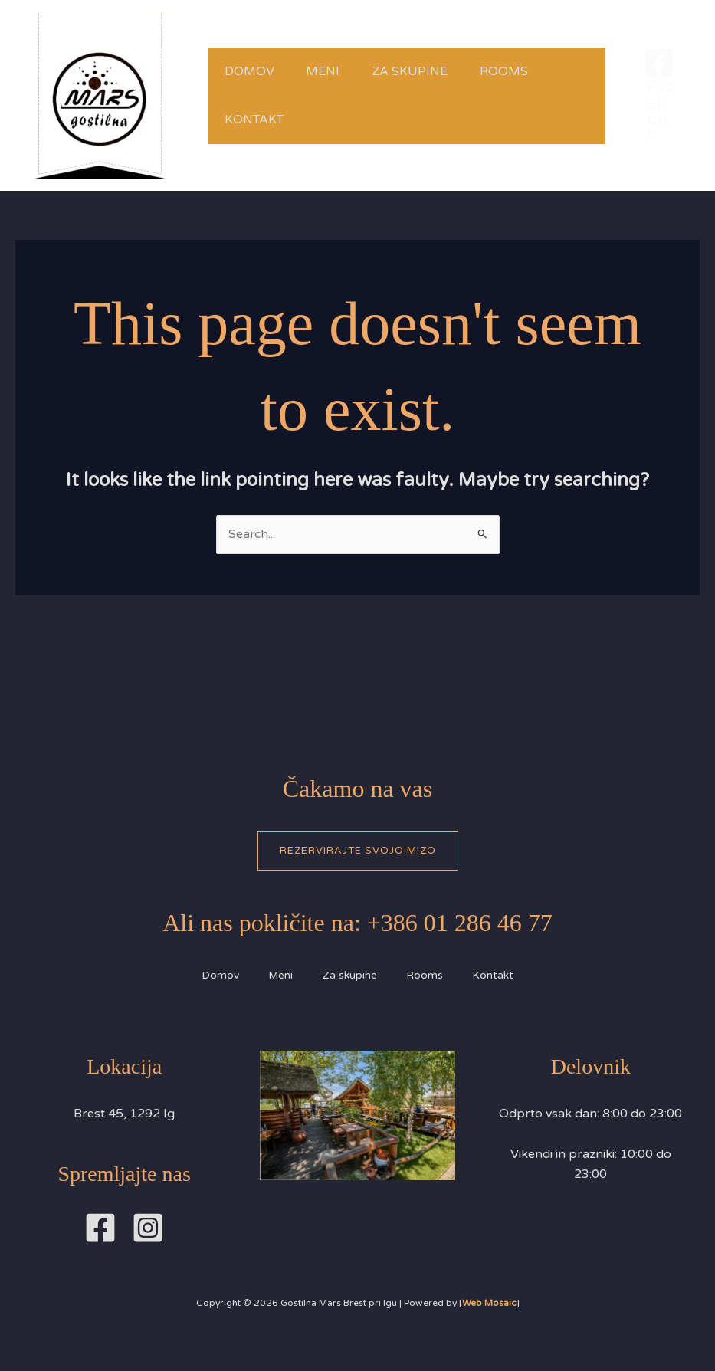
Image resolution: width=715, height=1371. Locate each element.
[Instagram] (148, 1228)
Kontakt (257, 119)
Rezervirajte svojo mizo (358, 851)
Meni (332, 71)
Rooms (526, 71)
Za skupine (426, 71)
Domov (252, 71)
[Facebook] (658, 95)
